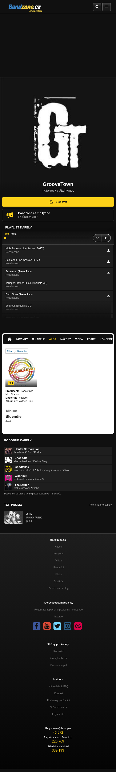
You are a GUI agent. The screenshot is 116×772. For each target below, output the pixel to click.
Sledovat (58, 202)
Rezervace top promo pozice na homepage (58, 609)
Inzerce (58, 616)
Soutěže (58, 581)
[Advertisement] (58, 45)
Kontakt (58, 693)
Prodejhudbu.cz (58, 658)
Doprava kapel (58, 665)
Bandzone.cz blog (58, 588)
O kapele (38, 339)
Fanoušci (58, 567)
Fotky (91, 339)
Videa (79, 339)
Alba (52, 339)
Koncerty (58, 553)
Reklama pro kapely (100, 504)
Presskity (58, 651)
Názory (65, 339)
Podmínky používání (58, 700)
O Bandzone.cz (58, 707)
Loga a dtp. (58, 714)
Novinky (22, 339)
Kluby (58, 574)
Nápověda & (58, 686)
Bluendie (22, 351)
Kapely (59, 546)
